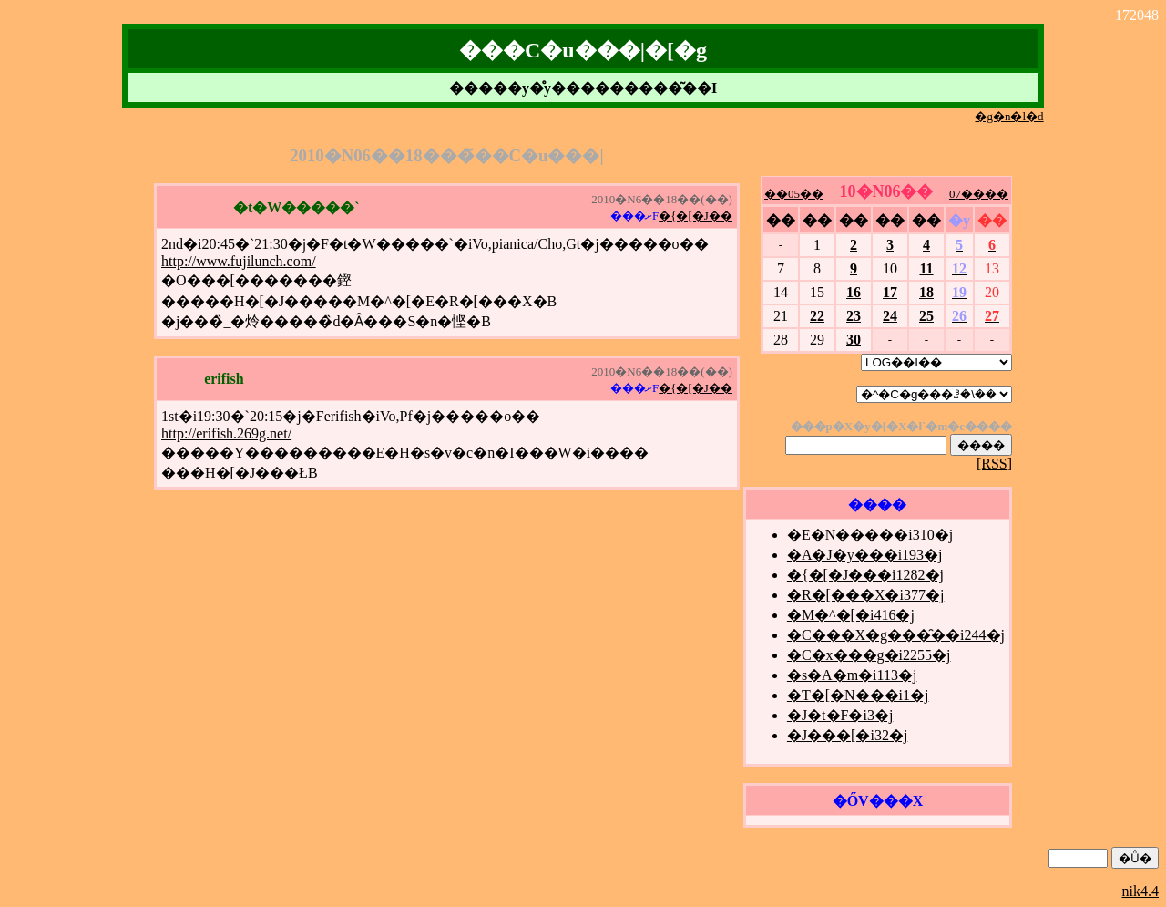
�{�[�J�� (695, 215)
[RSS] (994, 463)
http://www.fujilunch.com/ (238, 261)
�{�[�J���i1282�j (865, 574)
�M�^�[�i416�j (851, 615)
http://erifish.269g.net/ (226, 433)
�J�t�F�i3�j (840, 715)
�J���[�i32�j (847, 735)
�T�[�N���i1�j (858, 695)
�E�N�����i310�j (870, 534)
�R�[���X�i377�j (865, 595)
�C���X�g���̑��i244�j (896, 635)
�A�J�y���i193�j (865, 554)
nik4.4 (1140, 891)
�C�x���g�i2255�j (869, 655)
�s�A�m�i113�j (852, 675)
